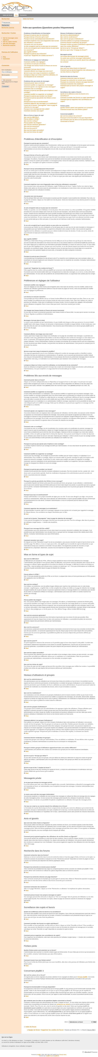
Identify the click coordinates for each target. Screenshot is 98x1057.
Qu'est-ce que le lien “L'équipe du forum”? (73, 50)
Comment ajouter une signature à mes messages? (40, 87)
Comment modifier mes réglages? (34, 62)
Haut (26, 150)
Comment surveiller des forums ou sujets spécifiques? (77, 97)
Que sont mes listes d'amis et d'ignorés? (73, 68)
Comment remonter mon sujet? (34, 111)
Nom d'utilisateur (6, 70)
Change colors (62, 1054)
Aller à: (66, 1022)
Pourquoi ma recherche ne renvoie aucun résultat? (76, 80)
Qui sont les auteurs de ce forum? (71, 116)
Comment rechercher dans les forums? (72, 78)
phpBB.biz (56, 1055)
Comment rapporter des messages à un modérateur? (40, 103)
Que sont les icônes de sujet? (33, 132)
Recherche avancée (8, 27)
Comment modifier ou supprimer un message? (38, 85)
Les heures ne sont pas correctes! (34, 63)
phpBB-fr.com (49, 1055)
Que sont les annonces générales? (35, 124)
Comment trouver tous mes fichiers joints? (73, 109)
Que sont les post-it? (30, 128)
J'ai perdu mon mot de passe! (33, 44)
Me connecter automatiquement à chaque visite (10, 81)
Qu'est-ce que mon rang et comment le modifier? (39, 73)
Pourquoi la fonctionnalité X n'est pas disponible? (76, 117)
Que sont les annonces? (31, 126)
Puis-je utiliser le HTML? (31, 119)
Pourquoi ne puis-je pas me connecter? (36, 35)
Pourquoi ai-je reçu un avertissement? (36, 101)
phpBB (38, 1054)
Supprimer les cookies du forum (52, 1030)
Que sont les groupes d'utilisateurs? (71, 39)
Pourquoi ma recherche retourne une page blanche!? (77, 82)
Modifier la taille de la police (95, 22)
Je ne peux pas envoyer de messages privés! (74, 56)
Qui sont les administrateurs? (69, 35)
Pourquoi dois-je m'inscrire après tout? (36, 37)
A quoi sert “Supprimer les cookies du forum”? (39, 55)
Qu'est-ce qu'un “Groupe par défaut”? (72, 48)
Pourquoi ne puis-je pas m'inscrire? (35, 53)
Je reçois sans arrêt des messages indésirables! (75, 58)
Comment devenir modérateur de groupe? (73, 42)
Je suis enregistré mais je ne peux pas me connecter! (40, 46)
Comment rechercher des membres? (71, 84)
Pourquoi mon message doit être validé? (37, 109)
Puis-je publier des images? (32, 122)
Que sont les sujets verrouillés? (34, 130)
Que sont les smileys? (31, 121)
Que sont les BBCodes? (31, 117)
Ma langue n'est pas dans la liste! (34, 69)
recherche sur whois (63, 1004)
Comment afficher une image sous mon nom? (38, 71)
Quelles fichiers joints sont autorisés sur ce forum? (76, 107)
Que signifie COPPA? (30, 52)
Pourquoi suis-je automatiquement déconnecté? (39, 39)
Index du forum (28, 19)
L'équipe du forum (33, 1030)
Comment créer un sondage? (33, 88)
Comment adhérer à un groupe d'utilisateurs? (74, 40)
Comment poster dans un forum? (34, 83)
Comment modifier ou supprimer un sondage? (38, 94)
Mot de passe (6, 75)
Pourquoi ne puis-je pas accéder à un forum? (38, 96)
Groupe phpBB (82, 977)
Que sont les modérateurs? (69, 37)
